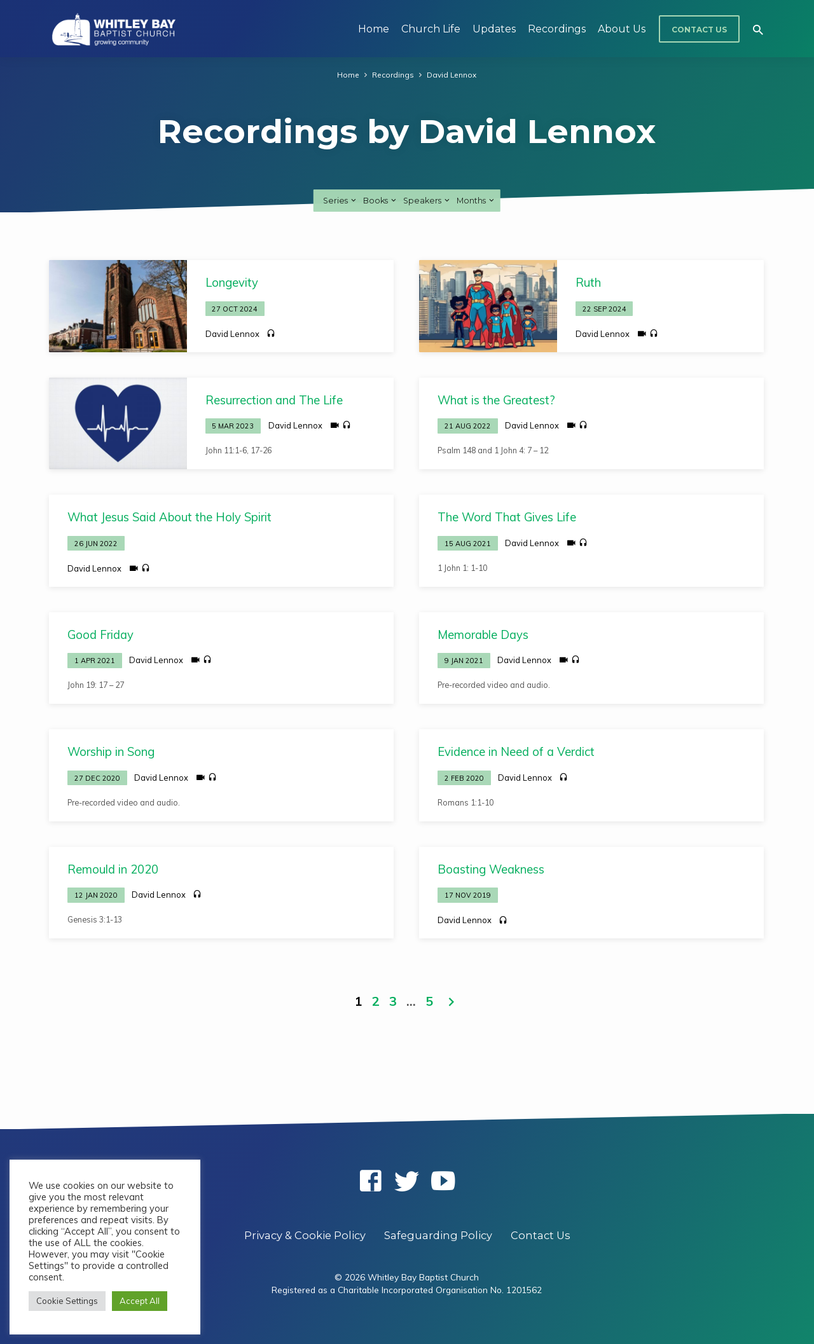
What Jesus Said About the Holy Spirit (169, 517)
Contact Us (699, 29)
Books (380, 200)
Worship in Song (111, 751)
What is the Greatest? (496, 400)
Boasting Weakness (491, 869)
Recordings (557, 29)
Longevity (231, 282)
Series (340, 200)
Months (476, 200)
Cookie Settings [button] (67, 1301)
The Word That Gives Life (507, 517)
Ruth (588, 282)
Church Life (430, 29)
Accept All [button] (140, 1301)
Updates (494, 29)
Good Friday (100, 634)
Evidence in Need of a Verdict (516, 751)
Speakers (427, 200)
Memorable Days (483, 634)
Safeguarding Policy (438, 1235)
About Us (621, 29)
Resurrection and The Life (274, 400)
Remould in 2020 (112, 869)
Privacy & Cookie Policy (305, 1235)
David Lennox (452, 74)
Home (373, 29)
